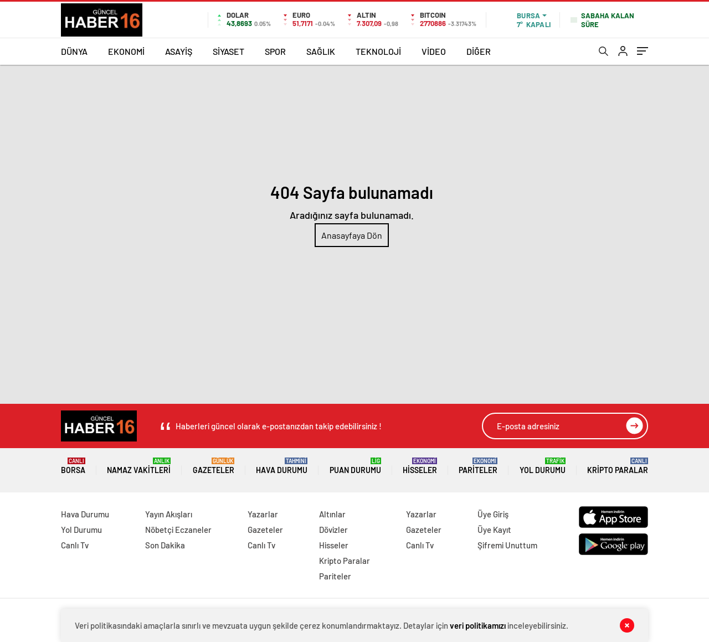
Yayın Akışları (168, 514)
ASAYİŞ (178, 51)
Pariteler (478, 466)
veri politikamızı (478, 625)
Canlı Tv (75, 545)
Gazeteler (213, 466)
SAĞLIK (320, 51)
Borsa (73, 466)
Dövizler (333, 530)
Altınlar (332, 514)
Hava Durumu (281, 466)
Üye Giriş (492, 514)
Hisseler (420, 466)
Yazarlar (263, 514)
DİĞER (478, 51)
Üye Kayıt (494, 530)
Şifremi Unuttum (507, 545)
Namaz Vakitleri (139, 466)
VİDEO (434, 51)
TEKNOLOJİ (378, 51)
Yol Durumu (543, 466)
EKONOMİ (126, 51)
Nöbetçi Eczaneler (178, 530)
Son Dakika (165, 545)
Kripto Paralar (617, 466)
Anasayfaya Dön (351, 235)
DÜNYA (74, 51)
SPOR (275, 51)
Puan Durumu (355, 466)
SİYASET (228, 51)
